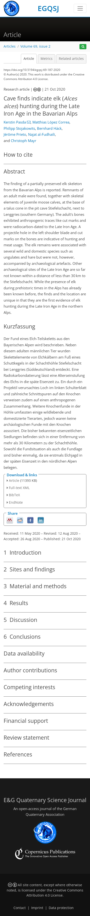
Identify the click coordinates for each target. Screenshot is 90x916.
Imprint (37, 908)
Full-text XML (19, 487)
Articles (10, 46)
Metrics (47, 58)
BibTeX (14, 495)
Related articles (71, 58)
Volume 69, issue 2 (35, 46)
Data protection (61, 908)
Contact (19, 908)
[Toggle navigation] (80, 8)
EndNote (16, 502)
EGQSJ (48, 8)
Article (29, 58)
